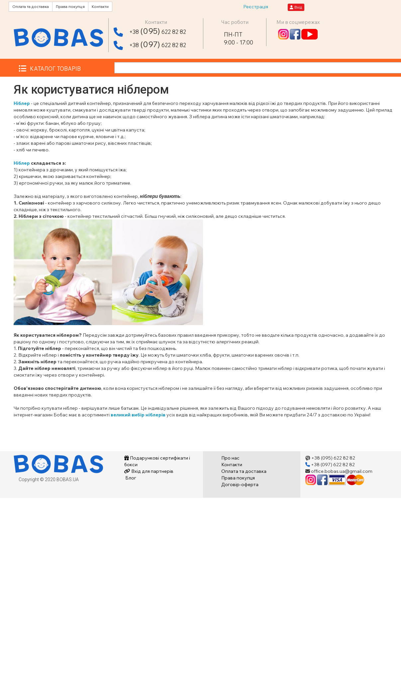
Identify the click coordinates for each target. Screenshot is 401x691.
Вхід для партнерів (148, 471)
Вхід (296, 7)
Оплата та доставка (30, 6)
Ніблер (22, 103)
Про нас (230, 458)
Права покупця (70, 6)
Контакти (100, 6)
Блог (130, 478)
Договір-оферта (239, 484)
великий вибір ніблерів (138, 415)
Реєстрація (255, 7)
